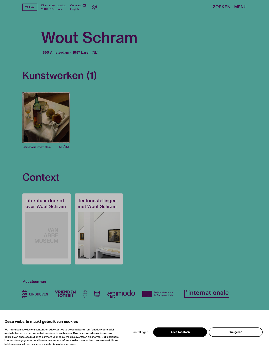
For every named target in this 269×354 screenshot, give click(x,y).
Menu (240, 7)
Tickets (29, 7)
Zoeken (221, 7)
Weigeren (235, 332)
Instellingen (140, 332)
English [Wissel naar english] (74, 9)
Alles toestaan (180, 332)
